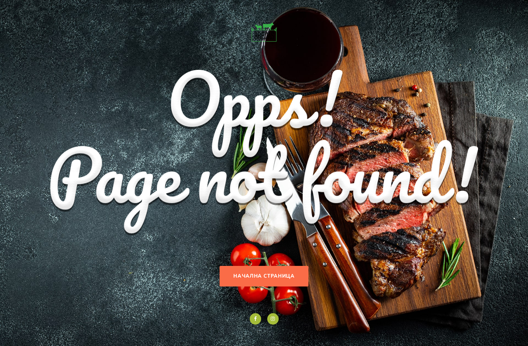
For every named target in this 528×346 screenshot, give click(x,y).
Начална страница (263, 276)
